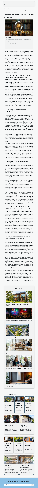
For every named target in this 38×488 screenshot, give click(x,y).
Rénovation (10, 481)
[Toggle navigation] (5, 4)
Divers (27, 481)
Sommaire (8, 37)
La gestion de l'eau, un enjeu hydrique (12, 45)
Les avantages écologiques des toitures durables (17, 337)
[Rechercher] (17, 485)
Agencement (22, 481)
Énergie (10, 8)
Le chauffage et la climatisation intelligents (13, 41)
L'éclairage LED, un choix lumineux (11, 43)
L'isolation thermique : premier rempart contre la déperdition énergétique (18, 39)
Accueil (5, 8)
